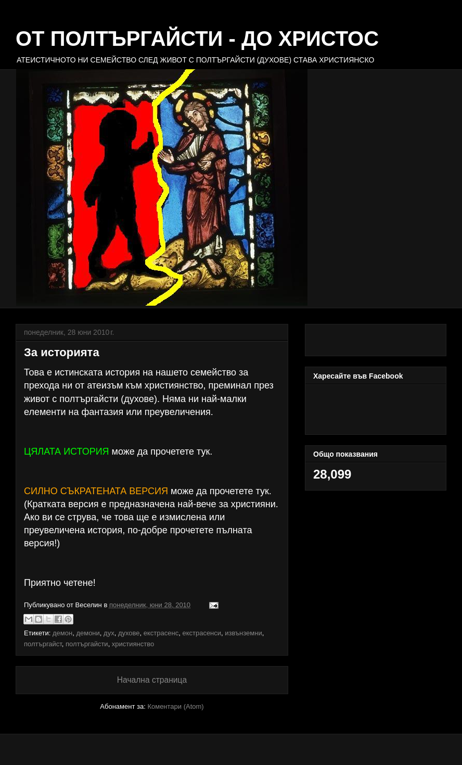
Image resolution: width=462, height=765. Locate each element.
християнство (133, 643)
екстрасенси (201, 632)
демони (87, 632)
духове (129, 632)
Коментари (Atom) (175, 706)
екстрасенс (161, 632)
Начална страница (152, 679)
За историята (61, 352)
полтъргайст (43, 643)
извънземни (243, 632)
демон (62, 632)
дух (109, 632)
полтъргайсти (87, 643)
